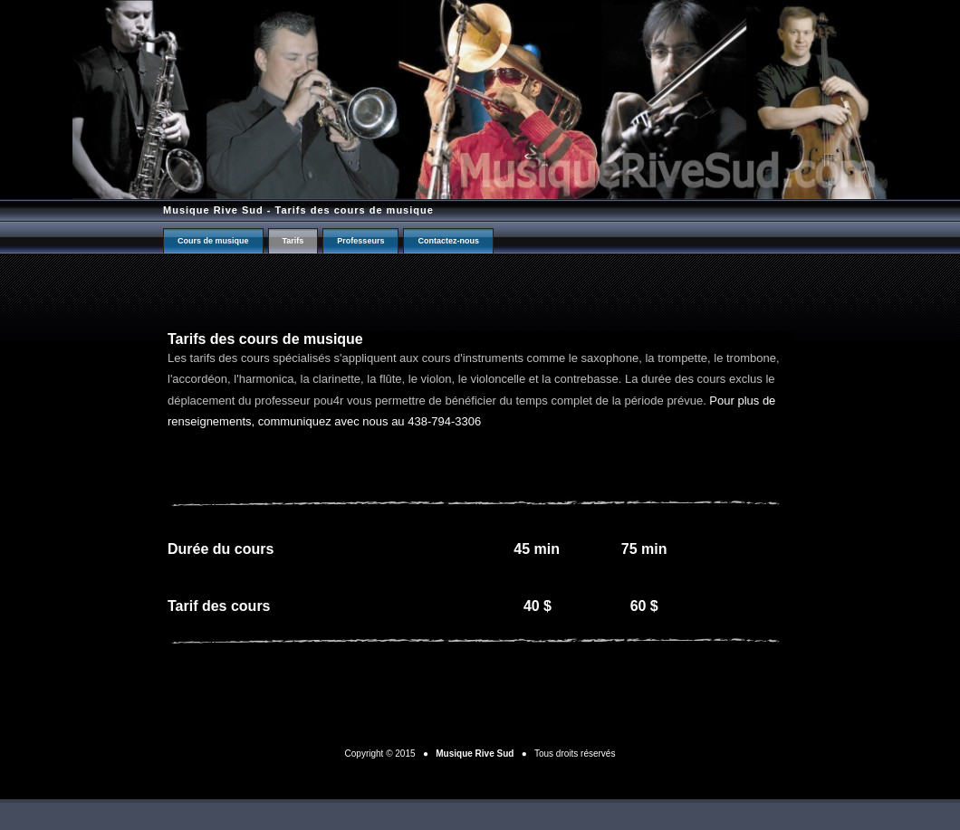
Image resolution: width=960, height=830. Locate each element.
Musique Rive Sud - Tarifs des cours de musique (298, 210)
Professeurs (360, 240)
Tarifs (293, 240)
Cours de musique (213, 240)
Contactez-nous (448, 240)
